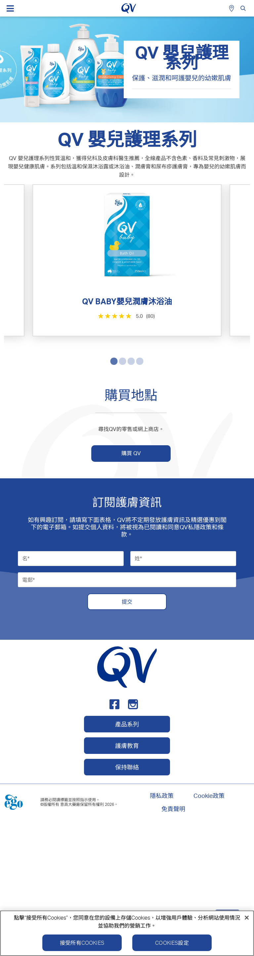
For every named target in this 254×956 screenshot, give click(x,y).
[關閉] (246, 917)
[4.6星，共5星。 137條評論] (66, 476)
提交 (127, 733)
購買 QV (131, 585)
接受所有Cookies (82, 942)
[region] (127, 933)
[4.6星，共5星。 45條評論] (189, 480)
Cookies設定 (172, 942)
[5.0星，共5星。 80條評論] (66, 316)
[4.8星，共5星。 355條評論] (189, 320)
